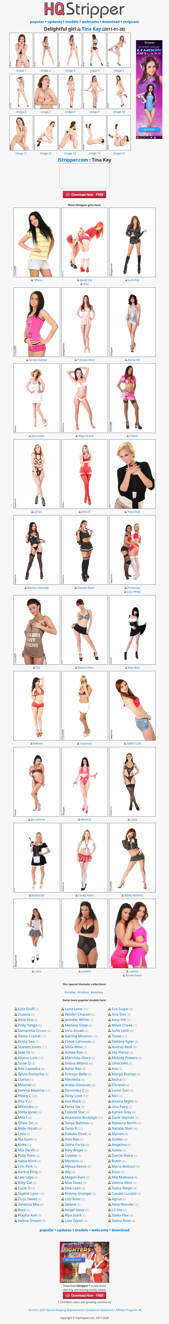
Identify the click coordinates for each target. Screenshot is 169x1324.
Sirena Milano (76, 1063)
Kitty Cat (25, 1182)
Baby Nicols (27, 1128)
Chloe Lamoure (78, 1041)
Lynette (85, 971)
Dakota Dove (76, 1133)
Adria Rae (73, 1068)
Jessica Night (122, 1101)
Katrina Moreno (78, 1035)
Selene (70, 1204)
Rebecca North (124, 1122)
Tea (38, 667)
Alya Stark (73, 1215)
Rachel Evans (134, 975)
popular (37, 21)
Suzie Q (24, 1063)
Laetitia (133, 971)
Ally (68, 1171)
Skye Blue (134, 667)
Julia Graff (26, 1008)
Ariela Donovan (78, 1084)
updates (54, 21)
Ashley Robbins (133, 895)
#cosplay (70, 992)
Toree (116, 1035)
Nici (115, 1095)
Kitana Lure (27, 1057)
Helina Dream (29, 1220)
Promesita (133, 588)
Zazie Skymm (123, 1117)
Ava (115, 1068)
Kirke (22, 1144)
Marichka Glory (78, 1057)
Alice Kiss (25, 1019)
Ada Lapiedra (29, 1068)
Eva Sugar (120, 1008)
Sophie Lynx (28, 1193)
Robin (117, 1160)
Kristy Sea (26, 1041)
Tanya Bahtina (77, 1122)
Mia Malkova (122, 1177)
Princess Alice (85, 360)
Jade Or (24, 1052)
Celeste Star (75, 1111)
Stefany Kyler (123, 1041)
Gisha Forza (75, 1144)
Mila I (22, 1117)
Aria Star (119, 1014)
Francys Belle (76, 1073)
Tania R (71, 1128)
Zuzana (24, 1014)
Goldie (117, 1139)
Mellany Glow (76, 1025)
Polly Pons (26, 1155)
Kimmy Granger (78, 1193)
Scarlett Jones (29, 1046)
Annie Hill (134, 360)
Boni (22, 1209)
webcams (90, 21)
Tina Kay (91, 29)
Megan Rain (75, 1177)
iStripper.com (73, 160)
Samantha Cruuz (32, 1030)
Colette (71, 1155)
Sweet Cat (86, 280)
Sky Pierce (120, 1052)
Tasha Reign (122, 1187)
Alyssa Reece (76, 1166)
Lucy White (134, 592)
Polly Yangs (27, 1025)
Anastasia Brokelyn (81, 1117)
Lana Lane (73, 1008)
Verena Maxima (31, 1090)
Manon (118, 1133)
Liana (133, 819)
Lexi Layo (26, 1177)
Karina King (27, 1171)
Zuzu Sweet (27, 1198)
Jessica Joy (38, 895)
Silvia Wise (74, 1046)
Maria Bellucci (123, 1166)
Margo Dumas (124, 1073)
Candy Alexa (85, 895)
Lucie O (24, 1187)
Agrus (117, 1198)
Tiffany (38, 280)
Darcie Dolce (122, 1155)
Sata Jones (38, 436)
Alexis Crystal (29, 1035)
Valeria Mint (122, 1182)
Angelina (119, 1144)
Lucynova (86, 743)
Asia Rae (72, 1139)
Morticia (86, 819)
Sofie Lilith (120, 1030)
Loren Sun (120, 1090)
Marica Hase (86, 667)
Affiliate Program (126, 1310)
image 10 (119, 110)
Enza (116, 1171)
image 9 (94, 110)
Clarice (23, 1079)
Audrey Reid (122, 1046)
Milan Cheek (122, 1025)
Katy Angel (74, 1149)
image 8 (70, 110)
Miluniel (24, 1084)
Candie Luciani (124, 1193)
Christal (118, 1084)
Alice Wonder (123, 1204)
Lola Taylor (74, 1220)
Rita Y (22, 1101)
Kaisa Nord (27, 1160)
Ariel (86, 284)
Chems (133, 436)
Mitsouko (26, 1106)
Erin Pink (25, 1166)
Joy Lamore (38, 819)
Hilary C (24, 1095)
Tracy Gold (133, 512)
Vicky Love (73, 1095)
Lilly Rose (73, 1198)
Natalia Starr (122, 1128)
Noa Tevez (73, 1182)
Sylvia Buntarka (31, 1073)
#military (83, 992)
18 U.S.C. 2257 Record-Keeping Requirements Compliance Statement (70, 1310)
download (111, 21)
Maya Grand (85, 436)
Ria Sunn (25, 1139)
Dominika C (74, 1090)
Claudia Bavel (85, 588)
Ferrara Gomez (38, 360)
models (72, 21)
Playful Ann (27, 1215)
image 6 (21, 110)
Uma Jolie (120, 1063)
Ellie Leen (73, 1187)
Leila (22, 1133)
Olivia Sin (26, 1122)
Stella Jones (27, 1111)
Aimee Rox (74, 1052)
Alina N (85, 512)
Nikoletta (72, 1079)
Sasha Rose (121, 1220)
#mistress (97, 992)
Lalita (38, 971)
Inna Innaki (74, 1030)
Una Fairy (120, 1106)
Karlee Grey (121, 1111)
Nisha (116, 1079)
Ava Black (73, 1101)
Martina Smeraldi (38, 588)
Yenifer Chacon (77, 1014)
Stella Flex (120, 1215)
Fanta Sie (72, 1106)
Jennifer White (77, 1019)
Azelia (117, 1149)
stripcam (131, 21)
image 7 (45, 110)
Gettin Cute (134, 743)
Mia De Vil (26, 1149)
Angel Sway (74, 1209)
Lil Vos (38, 512)
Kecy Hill (119, 1019)
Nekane (38, 743)
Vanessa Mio (28, 1204)
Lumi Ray (133, 280)
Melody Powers (125, 1057)
